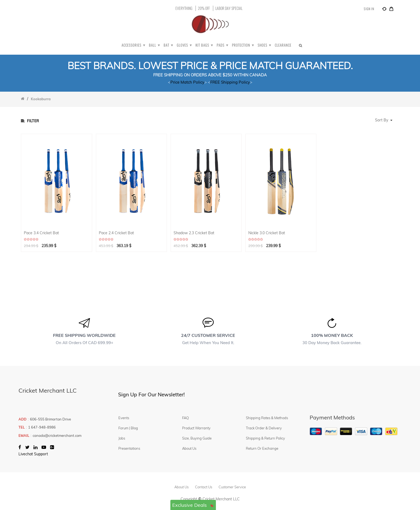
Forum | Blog (128, 428)
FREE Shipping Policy (230, 82)
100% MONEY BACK (332, 335)
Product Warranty (196, 428)
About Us (189, 448)
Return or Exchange (262, 448)
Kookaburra (41, 99)
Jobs (121, 438)
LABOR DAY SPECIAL (228, 8)
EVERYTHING (183, 8)
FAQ (185, 418)
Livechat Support (33, 454)
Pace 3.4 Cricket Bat (41, 233)
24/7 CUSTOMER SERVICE (208, 335)
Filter (30, 120)
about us (181, 487)
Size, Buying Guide (197, 438)
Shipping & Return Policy (265, 438)
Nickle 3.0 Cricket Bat (266, 233)
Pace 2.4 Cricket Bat (116, 233)
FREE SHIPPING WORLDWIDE (84, 335)
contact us (203, 487)
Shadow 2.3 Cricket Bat (194, 233)
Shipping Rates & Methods (267, 418)
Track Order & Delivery (264, 428)
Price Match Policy (187, 82)
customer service (232, 487)
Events (123, 418)
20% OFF (204, 8)
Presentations (129, 448)
